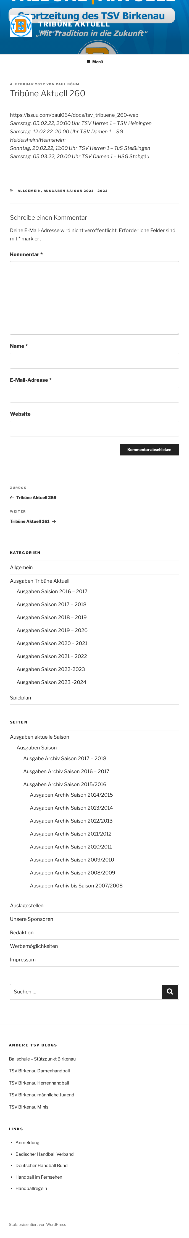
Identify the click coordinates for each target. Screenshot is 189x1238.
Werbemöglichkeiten (34, 946)
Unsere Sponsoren (31, 919)
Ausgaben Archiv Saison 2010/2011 (71, 847)
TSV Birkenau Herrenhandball (39, 1083)
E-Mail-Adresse (31, 380)
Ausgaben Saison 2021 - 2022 (76, 191)
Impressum (23, 960)
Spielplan (20, 698)
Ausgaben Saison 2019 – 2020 (52, 630)
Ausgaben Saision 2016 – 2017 (52, 591)
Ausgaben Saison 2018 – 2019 (52, 617)
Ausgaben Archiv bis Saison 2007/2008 (76, 886)
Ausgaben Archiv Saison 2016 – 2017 (66, 771)
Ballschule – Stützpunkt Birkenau (42, 1059)
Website (20, 414)
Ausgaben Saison (37, 748)
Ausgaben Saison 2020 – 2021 (52, 643)
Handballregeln (31, 1188)
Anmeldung (27, 1142)
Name (19, 346)
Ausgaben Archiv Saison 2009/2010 (72, 860)
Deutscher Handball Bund (41, 1165)
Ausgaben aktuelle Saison (39, 737)
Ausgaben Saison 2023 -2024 (51, 682)
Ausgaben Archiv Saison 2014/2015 (71, 795)
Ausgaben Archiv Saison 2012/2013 (71, 821)
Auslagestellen (27, 905)
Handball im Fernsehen (38, 1177)
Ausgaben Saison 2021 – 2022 (52, 656)
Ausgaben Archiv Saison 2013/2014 (71, 808)
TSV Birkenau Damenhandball (39, 1070)
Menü (94, 61)
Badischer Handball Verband (44, 1154)
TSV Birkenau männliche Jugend (41, 1095)
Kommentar (26, 254)
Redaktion (22, 932)
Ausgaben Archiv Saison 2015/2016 (64, 784)
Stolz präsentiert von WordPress (37, 1224)
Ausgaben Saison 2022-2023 (51, 669)
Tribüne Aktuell (74, 24)
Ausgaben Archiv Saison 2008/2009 (72, 873)
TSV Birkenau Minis (28, 1107)
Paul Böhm (68, 84)
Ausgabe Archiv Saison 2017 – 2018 (64, 758)
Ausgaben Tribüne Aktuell (39, 581)
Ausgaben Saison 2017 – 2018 (51, 604)
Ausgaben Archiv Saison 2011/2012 (71, 834)
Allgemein (29, 191)
